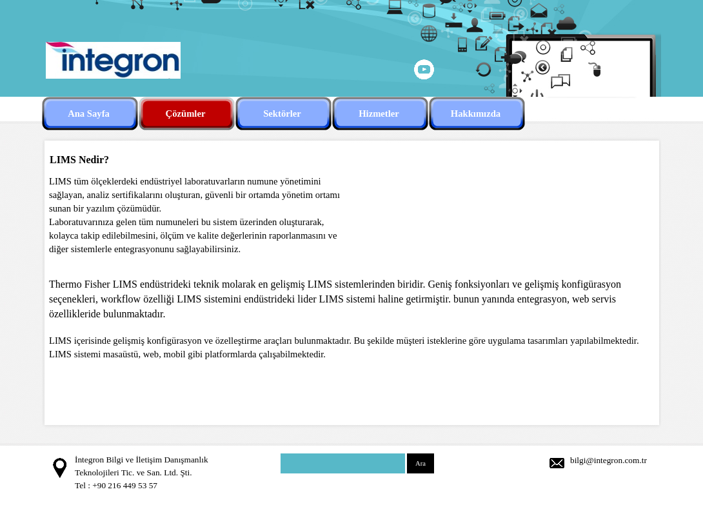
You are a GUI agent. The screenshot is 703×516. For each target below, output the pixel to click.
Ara (420, 463)
